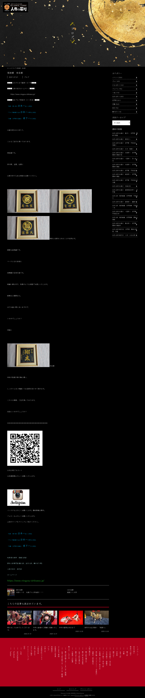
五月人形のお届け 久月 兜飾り (122, 149)
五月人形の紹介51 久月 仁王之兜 (123, 235)
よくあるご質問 (58, 651)
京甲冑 (114, 100)
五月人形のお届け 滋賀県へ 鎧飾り (124, 202)
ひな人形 (115, 85)
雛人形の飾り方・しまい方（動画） (65, 664)
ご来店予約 (38, 650)
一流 (113, 93)
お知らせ (45, 649)
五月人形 (115, 96)
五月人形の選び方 (79, 657)
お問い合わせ (35, 651)
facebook (14, 654)
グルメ (114, 81)
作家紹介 (52, 649)
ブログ (114, 89)
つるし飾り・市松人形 (103, 659)
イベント (115, 77)
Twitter (11, 653)
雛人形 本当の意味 (82, 658)
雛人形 (127, 653)
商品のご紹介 (130, 651)
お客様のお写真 (55, 651)
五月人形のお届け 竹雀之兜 (121, 186)
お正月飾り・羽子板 (110, 658)
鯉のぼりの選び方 (76, 657)
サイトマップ (72, 689)
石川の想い (134, 650)
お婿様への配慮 (72, 656)
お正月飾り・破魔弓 (106, 658)
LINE (21, 653)
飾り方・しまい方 (69, 652)
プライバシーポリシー (86, 689)
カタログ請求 (31, 651)
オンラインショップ (28, 653)
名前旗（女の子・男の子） (100, 660)
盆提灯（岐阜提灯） (93, 658)
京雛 (113, 104)
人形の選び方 (89, 651)
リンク (59, 689)
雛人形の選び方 (86, 656)
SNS (24, 647)
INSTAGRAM (17, 656)
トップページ (137, 651)
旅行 (113, 108)
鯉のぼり (115, 112)
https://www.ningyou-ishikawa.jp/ (22, 94)
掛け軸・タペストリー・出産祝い (96, 663)
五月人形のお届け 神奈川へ (121, 139)
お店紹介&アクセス (41, 653)
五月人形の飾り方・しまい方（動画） (62, 664)
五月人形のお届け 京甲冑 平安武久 (125, 170)
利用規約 (86, 695)
